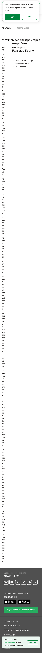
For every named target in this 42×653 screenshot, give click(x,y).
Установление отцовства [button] (3, 520)
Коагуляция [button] (3, 266)
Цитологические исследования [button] (3, 548)
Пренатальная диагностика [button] (3, 383)
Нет (29, 17)
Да (12, 17)
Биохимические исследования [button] (3, 104)
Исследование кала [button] (3, 225)
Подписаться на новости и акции (21, 610)
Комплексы (23, 28)
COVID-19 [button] (3, 47)
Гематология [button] (3, 128)
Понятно (32, 642)
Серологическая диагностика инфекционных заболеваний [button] (3, 478)
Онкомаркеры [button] (3, 360)
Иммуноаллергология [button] (3, 203)
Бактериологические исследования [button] (3, 70)
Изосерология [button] (3, 184)
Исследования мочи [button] (3, 247)
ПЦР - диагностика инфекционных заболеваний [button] (3, 422)
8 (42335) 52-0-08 (11, 576)
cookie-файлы (9, 642)
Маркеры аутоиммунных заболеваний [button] (3, 292)
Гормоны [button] (3, 172)
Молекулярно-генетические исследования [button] (3, 332)
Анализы (6, 28)
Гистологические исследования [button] (3, 151)
